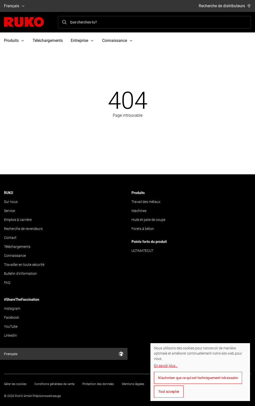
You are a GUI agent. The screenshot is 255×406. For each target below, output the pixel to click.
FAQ (7, 283)
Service (9, 211)
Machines (138, 211)
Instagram (12, 308)
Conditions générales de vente (54, 384)
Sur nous (11, 202)
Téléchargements (48, 40)
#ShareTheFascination (21, 300)
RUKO (8, 193)
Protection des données (98, 384)
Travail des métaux (145, 202)
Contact (10, 238)
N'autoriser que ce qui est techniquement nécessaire (198, 378)
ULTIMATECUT (142, 251)
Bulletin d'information (20, 274)
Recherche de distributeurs (225, 5)
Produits (138, 193)
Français (14, 5)
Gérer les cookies (15, 384)
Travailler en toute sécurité (24, 265)
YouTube (10, 326)
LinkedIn (10, 335)
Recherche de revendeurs (23, 229)
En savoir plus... (166, 366)
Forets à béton (142, 229)
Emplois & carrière (18, 220)
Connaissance (15, 256)
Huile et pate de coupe (148, 220)
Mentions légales (133, 384)
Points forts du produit (149, 242)
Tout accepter (168, 392)
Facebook (11, 317)
